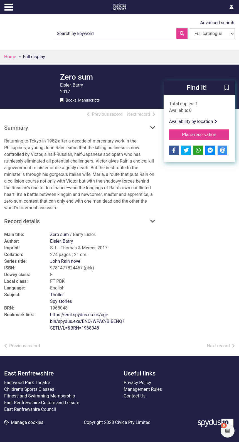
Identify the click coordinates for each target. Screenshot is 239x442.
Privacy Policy (137, 382)
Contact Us (135, 396)
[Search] (182, 33)
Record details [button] (22, 221)
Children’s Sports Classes (29, 389)
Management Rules (143, 389)
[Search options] (212, 33)
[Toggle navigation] (8, 6)
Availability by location (193, 121)
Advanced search (217, 22)
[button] (226, 88)
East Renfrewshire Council (30, 409)
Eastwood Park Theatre (27, 382)
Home (10, 56)
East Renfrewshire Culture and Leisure (41, 402)
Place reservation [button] (205, 134)
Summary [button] (16, 127)
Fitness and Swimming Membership (39, 396)
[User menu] (231, 7)
